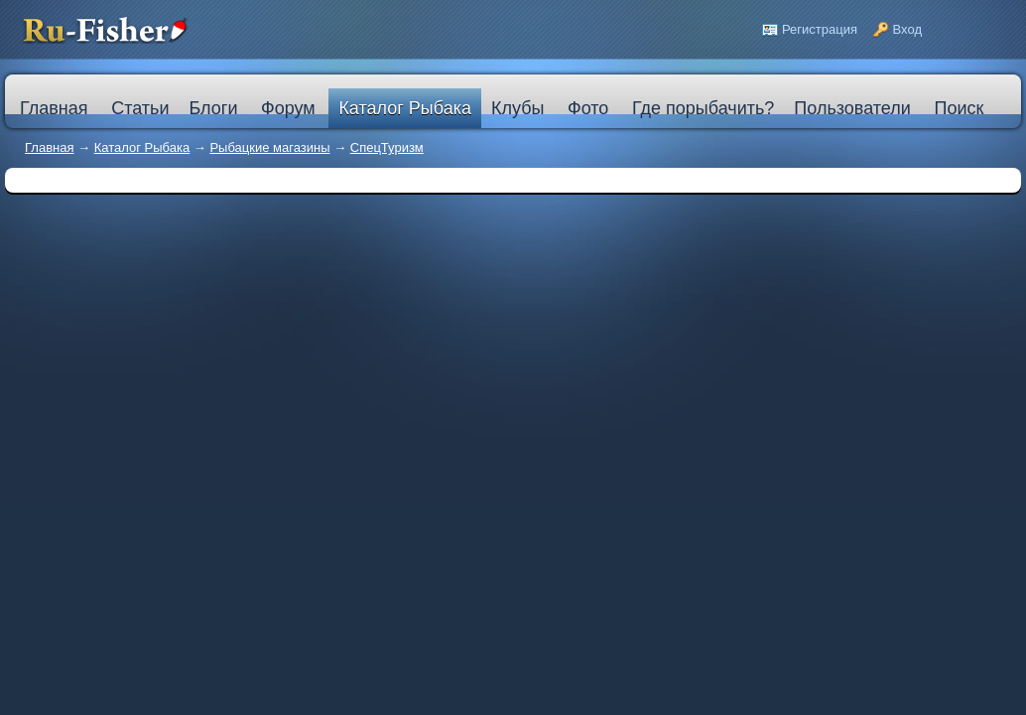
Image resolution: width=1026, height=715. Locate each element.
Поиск (958, 108)
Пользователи (852, 108)
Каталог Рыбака (404, 108)
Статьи (140, 108)
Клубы (517, 108)
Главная (49, 147)
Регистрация (819, 29)
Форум (288, 108)
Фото (588, 108)
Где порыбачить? (703, 108)
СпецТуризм (387, 147)
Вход (907, 29)
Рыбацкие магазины (269, 147)
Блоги (213, 108)
